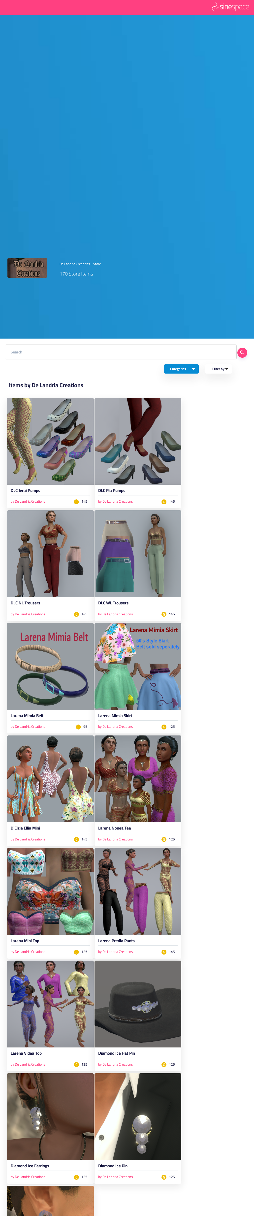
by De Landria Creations (28, 501)
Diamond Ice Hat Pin (116, 1054)
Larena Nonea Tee (114, 829)
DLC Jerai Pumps (25, 491)
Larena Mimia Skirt (115, 717)
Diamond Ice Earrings (30, 1167)
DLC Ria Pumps (111, 491)
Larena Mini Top (25, 942)
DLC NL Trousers (25, 604)
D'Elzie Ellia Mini (25, 829)
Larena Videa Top (26, 1054)
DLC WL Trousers (113, 604)
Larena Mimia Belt (27, 717)
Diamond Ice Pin (112, 1167)
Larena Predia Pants (116, 942)
